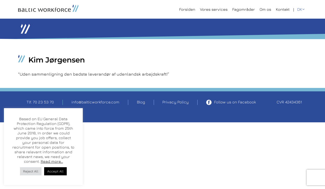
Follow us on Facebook (231, 102)
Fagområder (243, 9)
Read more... (52, 161)
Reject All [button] (30, 171)
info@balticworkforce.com (95, 102)
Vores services (214, 9)
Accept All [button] (55, 171)
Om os (265, 9)
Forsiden (187, 9)
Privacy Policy (175, 102)
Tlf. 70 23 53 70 (40, 102)
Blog (141, 102)
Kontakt (283, 9)
